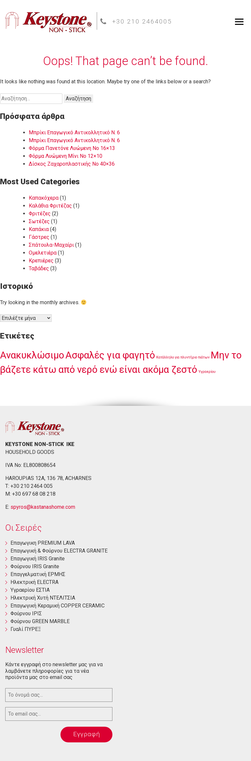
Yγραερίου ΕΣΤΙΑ (30, 590)
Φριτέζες (40, 213)
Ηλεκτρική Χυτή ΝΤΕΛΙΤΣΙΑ (42, 598)
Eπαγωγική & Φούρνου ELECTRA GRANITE (59, 551)
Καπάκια (39, 229)
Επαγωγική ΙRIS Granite (37, 558)
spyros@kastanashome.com (42, 507)
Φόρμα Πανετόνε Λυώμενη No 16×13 (72, 148)
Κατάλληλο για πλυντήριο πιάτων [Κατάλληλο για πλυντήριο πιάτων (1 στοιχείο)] (182, 357)
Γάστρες (39, 237)
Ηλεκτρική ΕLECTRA (34, 582)
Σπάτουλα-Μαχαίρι (51, 245)
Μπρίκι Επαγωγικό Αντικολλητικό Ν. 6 (74, 132)
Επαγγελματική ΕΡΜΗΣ (37, 574)
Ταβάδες (39, 268)
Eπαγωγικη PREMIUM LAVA (42, 543)
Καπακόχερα (44, 198)
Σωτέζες (39, 221)
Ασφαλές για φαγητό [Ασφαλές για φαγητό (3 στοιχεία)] (110, 355)
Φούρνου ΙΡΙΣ (26, 613)
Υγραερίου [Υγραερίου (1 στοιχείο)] (207, 372)
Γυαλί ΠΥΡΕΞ (25, 629)
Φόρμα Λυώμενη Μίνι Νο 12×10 (65, 156)
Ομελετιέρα (43, 253)
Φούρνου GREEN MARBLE (40, 621)
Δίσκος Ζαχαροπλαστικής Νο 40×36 (72, 164)
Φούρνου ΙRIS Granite (34, 566)
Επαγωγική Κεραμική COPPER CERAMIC (57, 606)
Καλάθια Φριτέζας (50, 206)
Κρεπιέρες (41, 260)
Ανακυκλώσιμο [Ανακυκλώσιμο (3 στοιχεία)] (32, 355)
